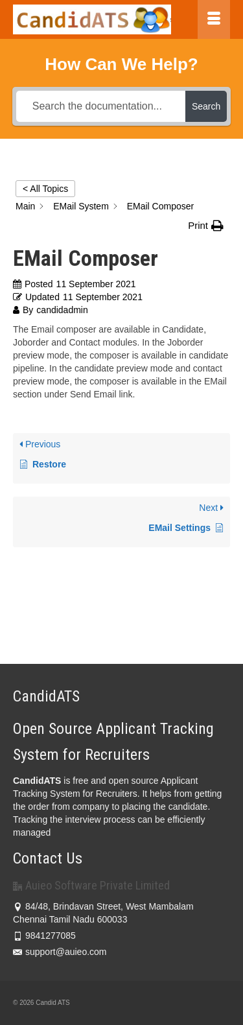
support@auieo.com (60, 952)
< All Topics (45, 188)
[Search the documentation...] (100, 106)
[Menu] (214, 19)
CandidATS (37, 780)
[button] (206, 225)
